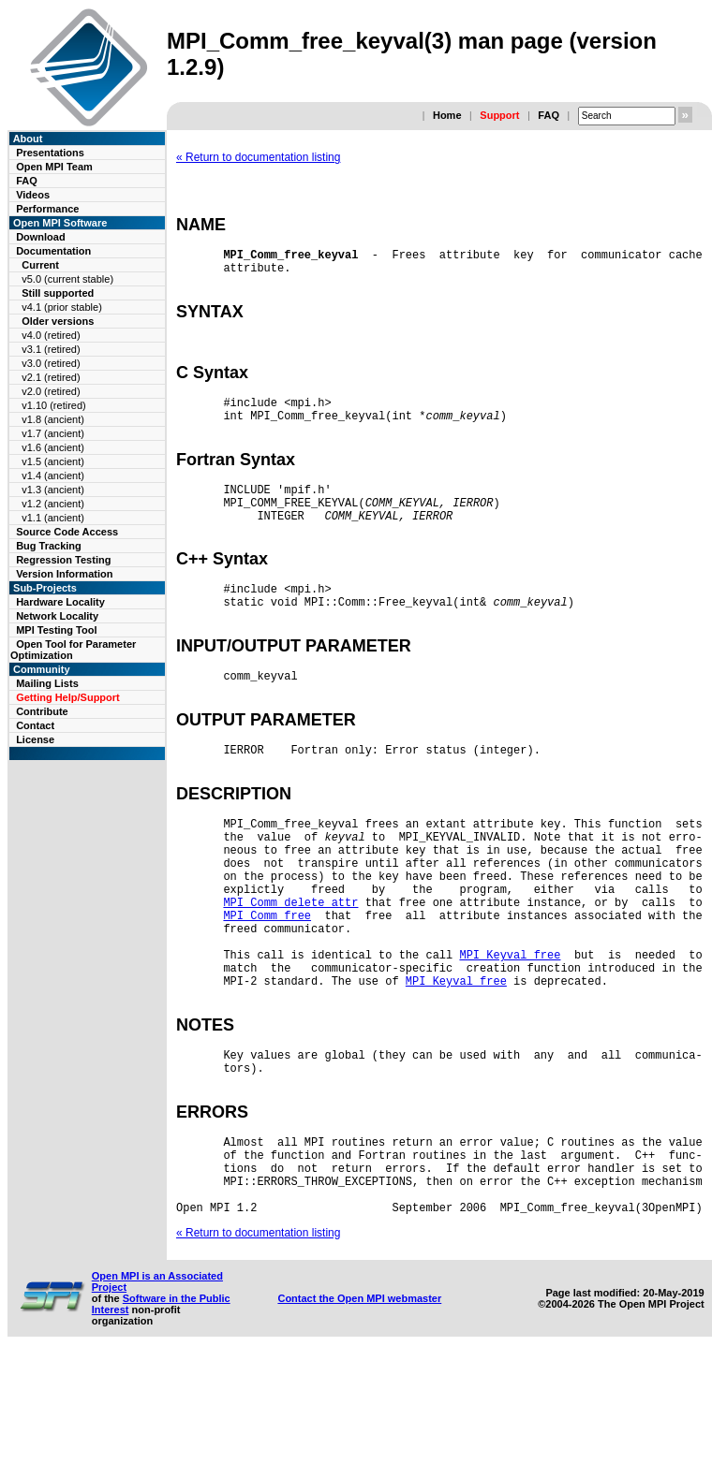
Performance (47, 208)
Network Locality (57, 616)
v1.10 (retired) (53, 405)
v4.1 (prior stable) (62, 307)
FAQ (548, 115)
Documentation (53, 250)
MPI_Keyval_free (509, 1041)
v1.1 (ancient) (53, 517)
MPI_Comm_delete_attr (290, 978)
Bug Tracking (49, 545)
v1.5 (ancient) (53, 461)
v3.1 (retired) (51, 349)
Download (41, 236)
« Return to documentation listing (258, 157)
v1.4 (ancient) (53, 475)
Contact (35, 725)
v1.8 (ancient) (53, 419)
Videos (33, 194)
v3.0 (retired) (51, 363)
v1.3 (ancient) (53, 489)
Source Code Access (67, 531)
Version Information (64, 573)
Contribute (42, 711)
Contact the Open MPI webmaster (359, 1419)
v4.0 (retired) (51, 335)
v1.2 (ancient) (53, 503)
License (35, 739)
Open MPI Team (54, 166)
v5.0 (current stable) (67, 279)
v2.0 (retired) (51, 391)
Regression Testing (63, 559)
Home (447, 115)
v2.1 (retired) (51, 377)
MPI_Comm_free (267, 994)
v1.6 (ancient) (53, 447)
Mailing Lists (47, 683)
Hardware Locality (60, 601)
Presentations (50, 152)
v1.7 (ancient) (53, 433)
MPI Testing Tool (56, 630)
